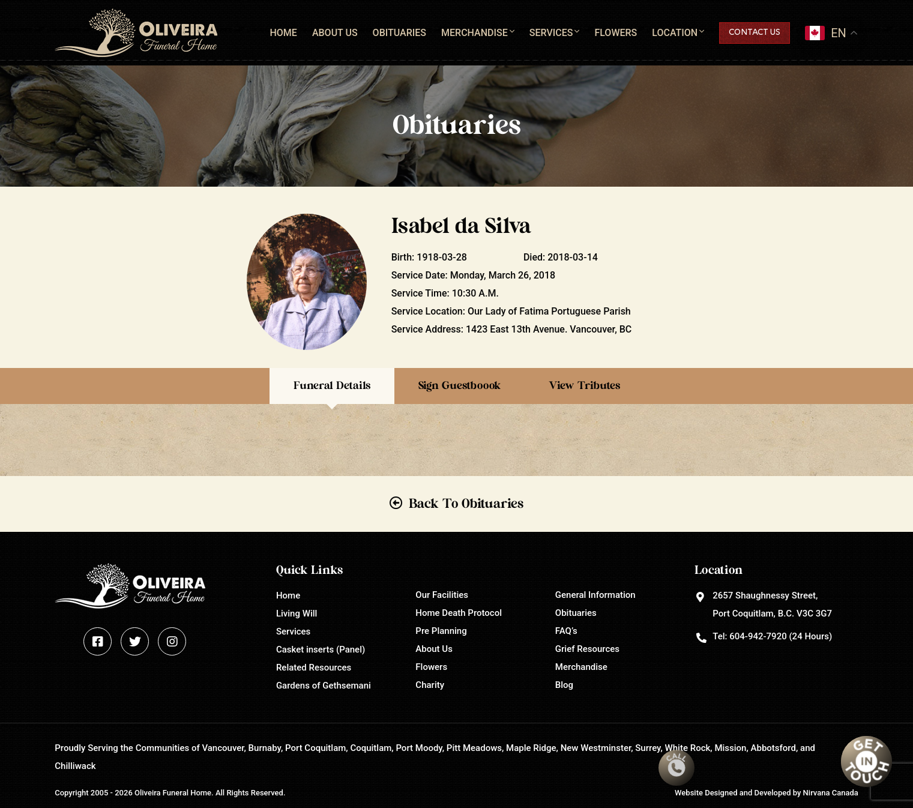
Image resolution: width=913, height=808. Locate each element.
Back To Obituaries (466, 503)
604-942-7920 (757, 636)
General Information (595, 594)
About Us (335, 32)
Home (283, 32)
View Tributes (584, 386)
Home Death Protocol (458, 613)
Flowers (615, 32)
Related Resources (313, 667)
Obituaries (399, 32)
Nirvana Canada (830, 792)
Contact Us (754, 32)
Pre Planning (440, 631)
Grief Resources (587, 649)
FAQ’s (566, 631)
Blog (564, 685)
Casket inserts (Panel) (320, 649)
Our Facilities (441, 594)
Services (551, 32)
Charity (429, 685)
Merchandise (474, 32)
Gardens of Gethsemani (323, 685)
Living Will (296, 613)
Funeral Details (332, 386)
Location (675, 32)
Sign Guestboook (459, 386)
